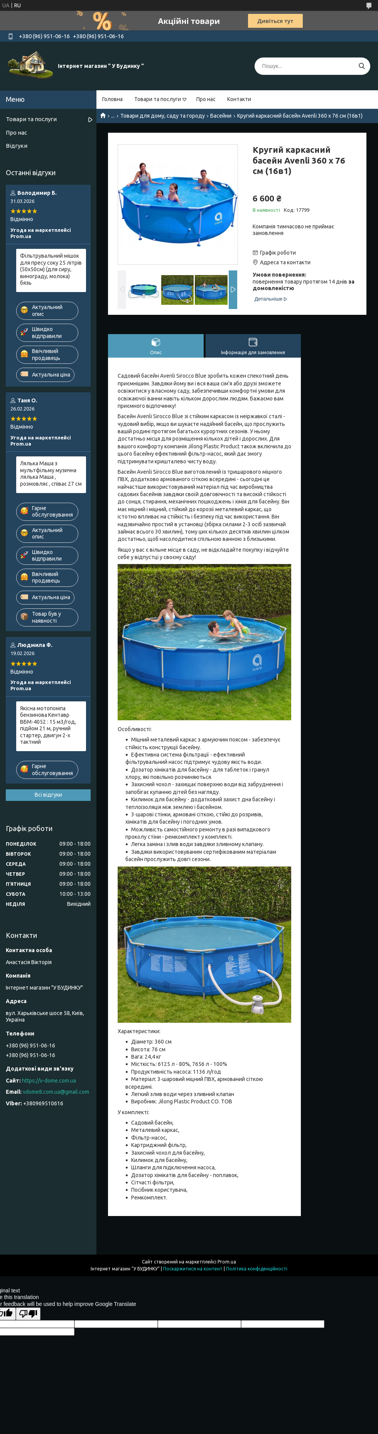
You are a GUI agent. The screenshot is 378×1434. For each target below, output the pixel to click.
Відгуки (16, 145)
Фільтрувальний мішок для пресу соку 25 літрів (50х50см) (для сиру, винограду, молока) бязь (51, 269)
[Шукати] (361, 66)
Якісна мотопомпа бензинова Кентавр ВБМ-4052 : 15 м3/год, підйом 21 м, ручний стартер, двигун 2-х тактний (48, 725)
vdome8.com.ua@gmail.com (56, 1092)
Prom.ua (227, 1261)
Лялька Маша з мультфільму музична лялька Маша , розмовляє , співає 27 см (51, 473)
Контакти (239, 99)
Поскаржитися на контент (193, 1268)
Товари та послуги (157, 99)
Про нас (206, 99)
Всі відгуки (48, 795)
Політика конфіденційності (256, 1268)
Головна (112, 99)
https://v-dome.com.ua (49, 1081)
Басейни (220, 116)
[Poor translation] (28, 1313)
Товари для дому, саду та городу (162, 116)
